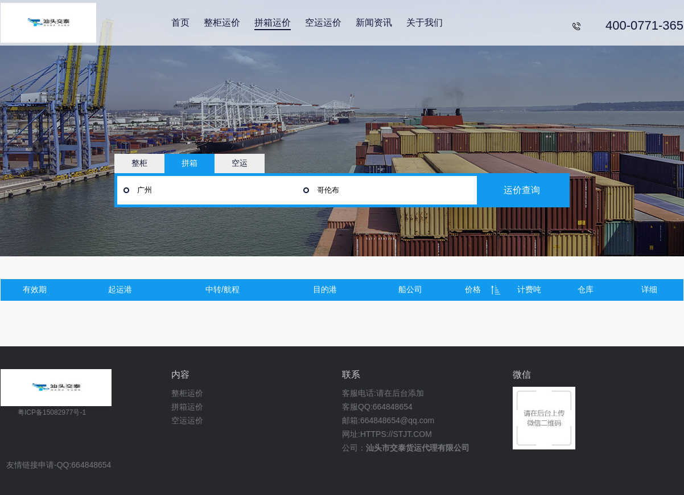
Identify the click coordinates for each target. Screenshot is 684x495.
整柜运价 (222, 22)
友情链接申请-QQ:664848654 (58, 465)
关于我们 (424, 22)
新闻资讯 (374, 22)
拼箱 (189, 162)
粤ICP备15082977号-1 (52, 412)
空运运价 (323, 22)
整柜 (139, 162)
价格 (473, 289)
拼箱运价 (272, 22)
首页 (180, 22)
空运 (240, 162)
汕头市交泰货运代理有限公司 (417, 447)
